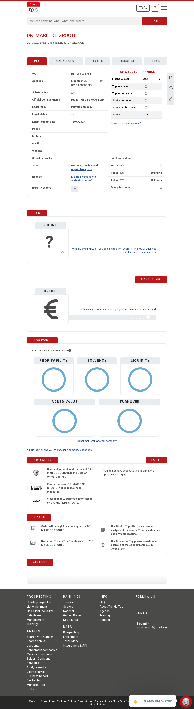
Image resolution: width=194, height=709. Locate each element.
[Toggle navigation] (163, 7)
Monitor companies (39, 654)
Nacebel (68, 611)
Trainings (33, 624)
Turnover (69, 602)
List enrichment (37, 606)
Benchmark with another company (97, 440)
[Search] (85, 21)
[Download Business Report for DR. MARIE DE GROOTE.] (170, 78)
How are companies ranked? (126, 123)
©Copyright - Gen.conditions (42, 701)
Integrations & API (75, 645)
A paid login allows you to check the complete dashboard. (60, 449)
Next (159, 79)
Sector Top (34, 680)
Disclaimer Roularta (66, 701)
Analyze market (37, 667)
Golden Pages (72, 615)
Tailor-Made (71, 641)
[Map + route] (101, 81)
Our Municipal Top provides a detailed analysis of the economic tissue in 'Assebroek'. (134, 545)
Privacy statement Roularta (90, 701)
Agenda (105, 611)
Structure (127, 61)
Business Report (37, 676)
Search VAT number (40, 637)
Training (105, 615)
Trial (143, 8)
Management (66, 61)
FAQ (102, 602)
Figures (97, 61)
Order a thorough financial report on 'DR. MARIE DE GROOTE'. (66, 528)
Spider (155, 61)
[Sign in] (155, 8)
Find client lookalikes (40, 611)
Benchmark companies (42, 650)
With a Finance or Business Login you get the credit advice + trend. (118, 309)
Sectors (68, 606)
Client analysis (36, 672)
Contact (105, 620)
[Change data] (171, 99)
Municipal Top (36, 685)
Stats (30, 689)
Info (37, 61)
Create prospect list (39, 602)
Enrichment (70, 637)
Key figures (70, 620)
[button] (74, 188)
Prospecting (71, 632)
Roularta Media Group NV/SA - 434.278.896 (126, 701)
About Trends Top (111, 606)
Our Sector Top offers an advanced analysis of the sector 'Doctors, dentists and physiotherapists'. (135, 530)
